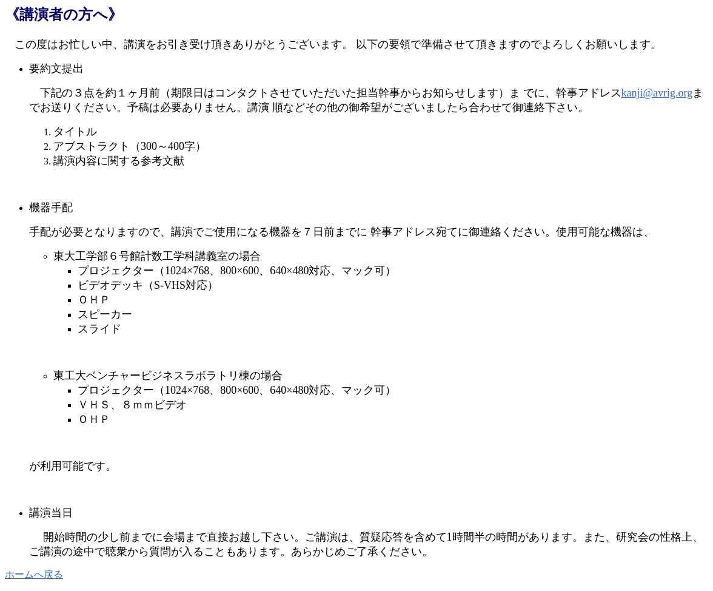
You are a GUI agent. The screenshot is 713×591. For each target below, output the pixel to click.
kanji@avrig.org (657, 93)
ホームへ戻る (34, 574)
